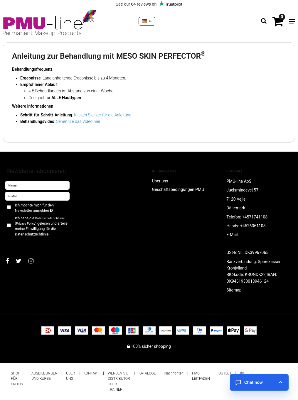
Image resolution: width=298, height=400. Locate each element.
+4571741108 (255, 217)
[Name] (37, 185)
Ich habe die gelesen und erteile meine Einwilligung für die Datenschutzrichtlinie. (41, 226)
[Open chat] (259, 382)
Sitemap (233, 290)
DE (147, 21)
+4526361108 (253, 225)
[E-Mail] (37, 196)
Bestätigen (20, 244)
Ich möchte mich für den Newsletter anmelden (42, 208)
